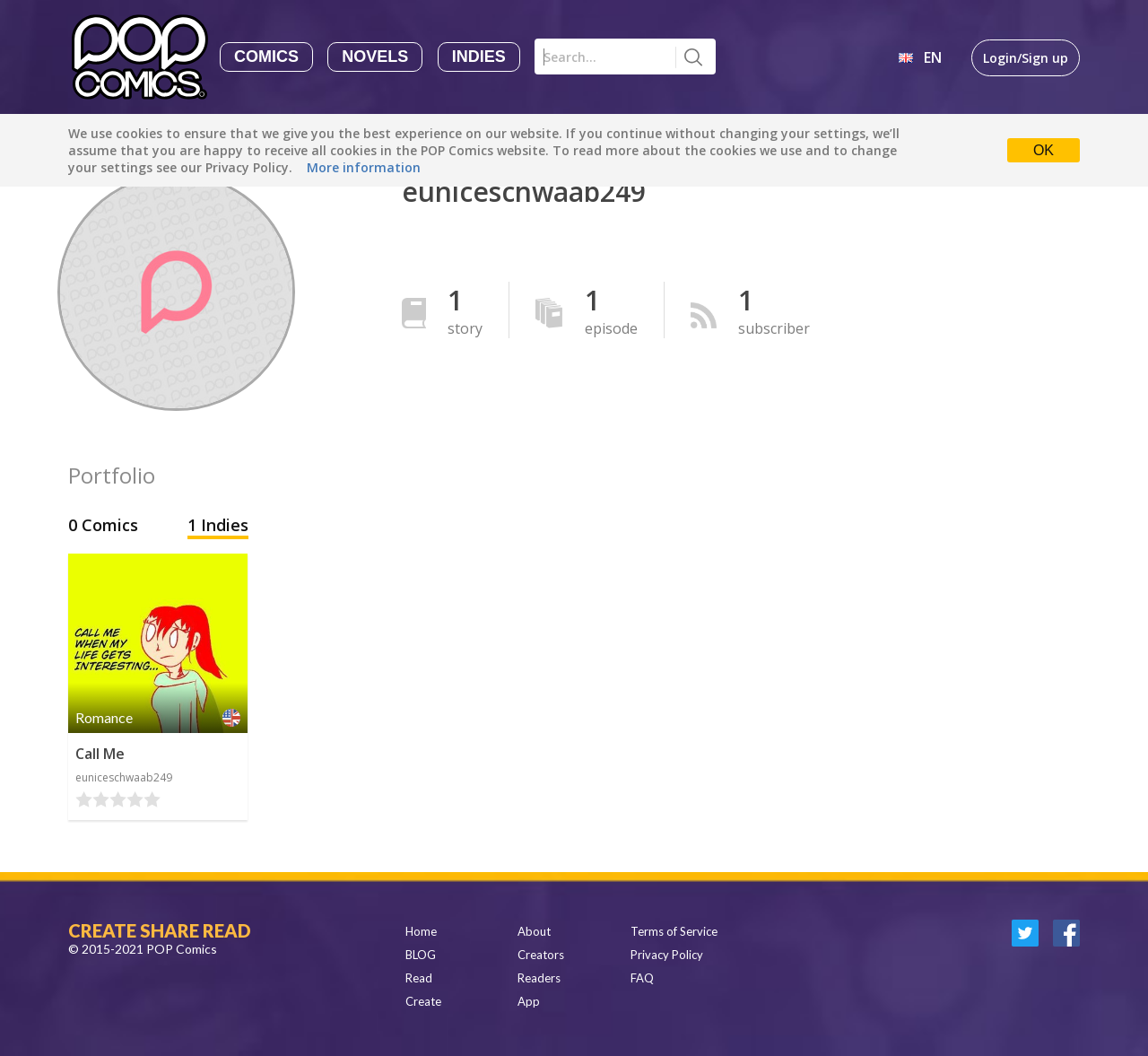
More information (364, 167)
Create (423, 1001)
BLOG (420, 954)
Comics (266, 56)
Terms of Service (674, 931)
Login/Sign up (1025, 57)
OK (1043, 150)
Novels (375, 56)
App (528, 1001)
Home (421, 931)
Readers (539, 978)
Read (418, 978)
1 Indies (217, 525)
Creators (540, 954)
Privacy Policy (667, 954)
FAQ (642, 978)
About (534, 931)
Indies (479, 56)
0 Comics (105, 525)
